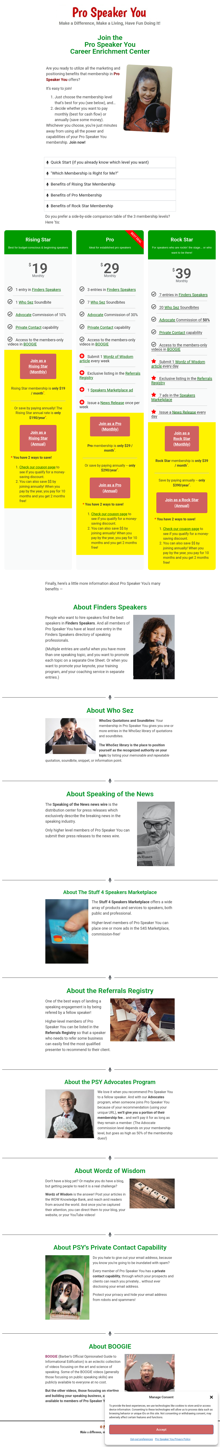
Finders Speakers (46, 290)
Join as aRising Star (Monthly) (38, 366)
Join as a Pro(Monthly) (110, 426)
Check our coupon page (37, 467)
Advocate (24, 315)
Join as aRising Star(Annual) (38, 438)
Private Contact (28, 327)
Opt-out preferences (141, 1439)
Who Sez (26, 302)
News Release (112, 403)
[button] (211, 1397)
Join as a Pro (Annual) (110, 488)
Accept (161, 1430)
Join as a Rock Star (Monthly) (181, 438)
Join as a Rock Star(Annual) (182, 503)
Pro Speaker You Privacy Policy (173, 1439)
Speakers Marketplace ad (111, 390)
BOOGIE (30, 344)
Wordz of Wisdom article (106, 359)
